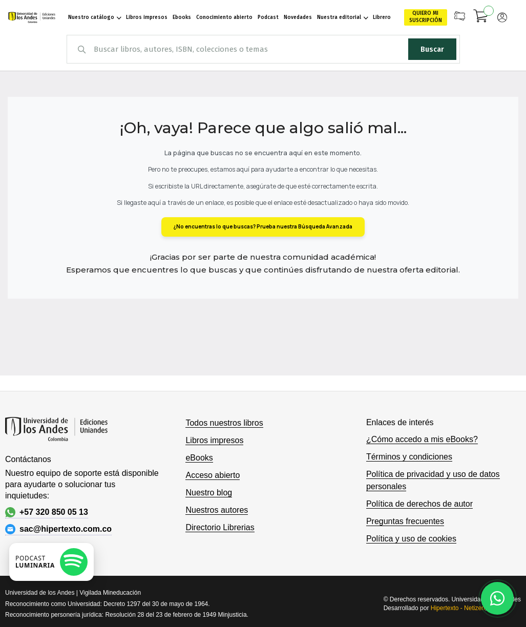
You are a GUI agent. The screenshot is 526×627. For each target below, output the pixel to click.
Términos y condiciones (409, 456)
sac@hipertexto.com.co (58, 529)
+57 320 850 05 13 (46, 512)
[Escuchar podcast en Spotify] (51, 562)
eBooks (199, 457)
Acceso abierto (212, 475)
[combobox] (263, 49)
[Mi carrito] (481, 17)
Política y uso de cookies (411, 538)
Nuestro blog (208, 492)
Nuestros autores (216, 510)
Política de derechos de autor (419, 503)
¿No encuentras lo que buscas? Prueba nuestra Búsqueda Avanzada (263, 226)
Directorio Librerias (219, 527)
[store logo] (31, 17)
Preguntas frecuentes (405, 521)
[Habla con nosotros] (497, 598)
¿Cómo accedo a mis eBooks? (422, 439)
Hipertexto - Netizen (458, 608)
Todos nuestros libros (224, 423)
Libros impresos (214, 440)
